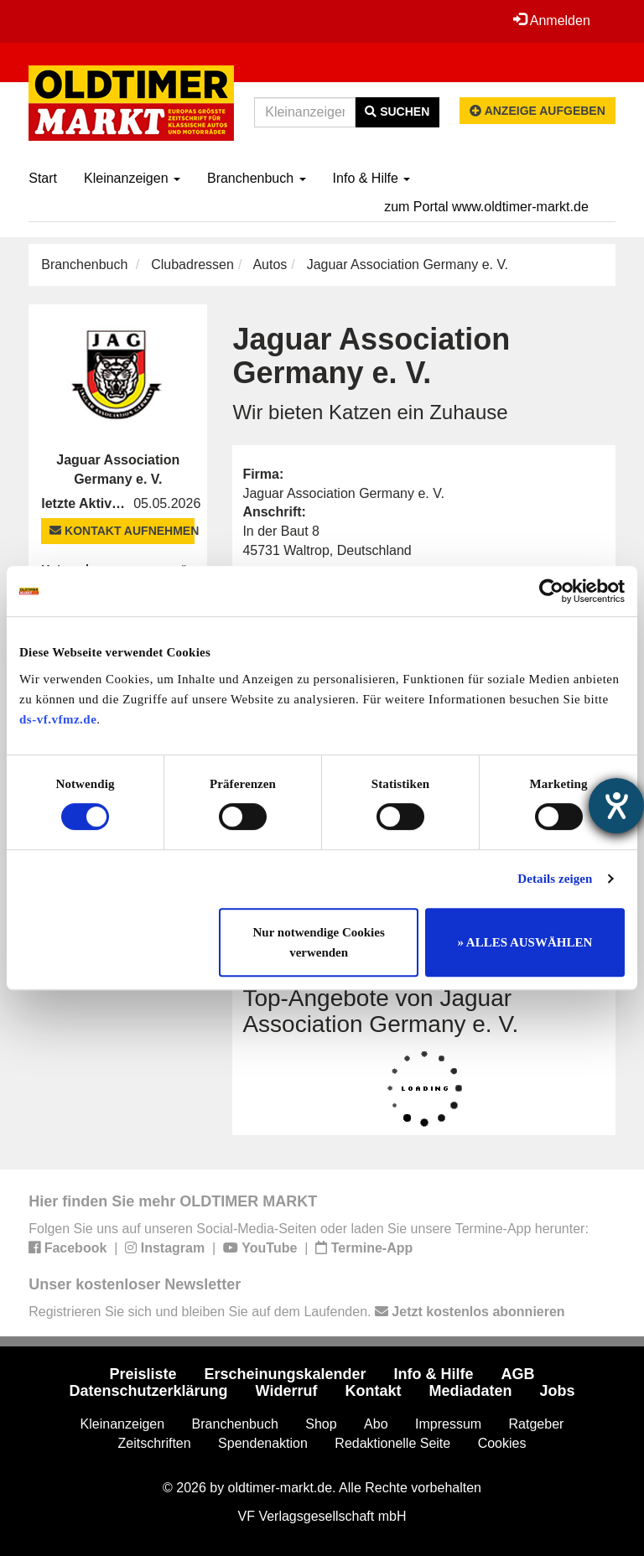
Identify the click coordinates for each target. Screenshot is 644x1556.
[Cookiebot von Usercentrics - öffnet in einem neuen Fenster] (551, 591)
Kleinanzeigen (132, 178)
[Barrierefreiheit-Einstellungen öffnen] (616, 805)
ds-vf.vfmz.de (57, 719)
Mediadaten (470, 1390)
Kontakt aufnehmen (122, 530)
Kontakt (373, 1390)
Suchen (397, 111)
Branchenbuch (256, 178)
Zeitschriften (154, 1443)
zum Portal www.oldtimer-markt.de (486, 207)
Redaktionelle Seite (392, 1443)
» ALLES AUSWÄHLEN (524, 942)
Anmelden (551, 20)
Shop (320, 1424)
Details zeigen (554, 878)
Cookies (502, 1443)
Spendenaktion (263, 1443)
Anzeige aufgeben (537, 110)
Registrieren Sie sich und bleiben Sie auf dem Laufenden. (296, 1311)
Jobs (556, 1390)
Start (43, 178)
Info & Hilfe (372, 178)
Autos (269, 264)
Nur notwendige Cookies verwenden (319, 942)
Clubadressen (192, 264)
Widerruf (287, 1390)
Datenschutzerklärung (149, 1390)
